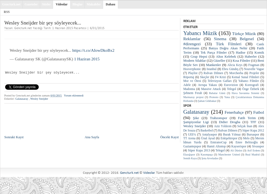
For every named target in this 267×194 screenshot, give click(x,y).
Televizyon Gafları (220, 80)
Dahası (110, 4)
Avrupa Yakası (207, 84)
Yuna (227, 97)
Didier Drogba (229, 122)
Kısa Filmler (241, 61)
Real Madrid (252, 154)
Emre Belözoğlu (247, 142)
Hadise (240, 52)
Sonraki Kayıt (13, 137)
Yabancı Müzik (200, 33)
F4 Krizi (220, 77)
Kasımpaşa (207, 154)
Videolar (62, 4)
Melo (246, 138)
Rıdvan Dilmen (213, 73)
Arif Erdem (253, 150)
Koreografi (252, 84)
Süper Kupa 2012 (253, 130)
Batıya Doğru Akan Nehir (228, 48)
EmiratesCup (218, 142)
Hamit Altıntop (216, 146)
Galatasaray (22, 98)
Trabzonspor (218, 118)
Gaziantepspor (192, 146)
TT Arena (189, 138)
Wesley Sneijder (39, 98)
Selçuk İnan (244, 126)
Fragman (253, 65)
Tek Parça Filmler (214, 52)
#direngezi (192, 43)
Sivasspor (258, 146)
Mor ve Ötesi (192, 80)
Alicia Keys (235, 65)
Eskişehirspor (228, 138)
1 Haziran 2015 (87, 59)
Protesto (214, 97)
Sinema (220, 38)
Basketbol (207, 130)
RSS (7, 12)
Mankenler (213, 65)
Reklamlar (192, 38)
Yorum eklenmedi (74, 95)
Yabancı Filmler (248, 80)
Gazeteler (31, 4)
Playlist (193, 73)
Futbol (258, 112)
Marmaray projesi (193, 97)
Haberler (251, 56)
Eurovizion (231, 84)
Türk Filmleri (228, 43)
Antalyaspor (209, 134)
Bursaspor (253, 134)
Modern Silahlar (194, 61)
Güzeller (219, 61)
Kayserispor (239, 146)
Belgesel (247, 38)
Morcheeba (236, 73)
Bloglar (77, 4)
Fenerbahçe (234, 112)
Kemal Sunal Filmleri (245, 77)
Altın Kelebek (226, 56)
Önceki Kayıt (169, 137)
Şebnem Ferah (192, 93)
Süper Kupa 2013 (199, 150)
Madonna (189, 89)
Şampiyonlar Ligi (196, 122)
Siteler (46, 4)
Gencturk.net (11, 4)
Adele (187, 84)
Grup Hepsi (199, 56)
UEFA (192, 134)
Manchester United (229, 154)
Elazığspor (189, 154)
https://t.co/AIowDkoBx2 (93, 50)
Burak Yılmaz (232, 134)
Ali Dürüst (236, 150)
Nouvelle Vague (254, 69)
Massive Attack (211, 89)
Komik (259, 52)
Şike (196, 118)
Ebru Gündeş (230, 69)
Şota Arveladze (209, 158)
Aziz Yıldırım (222, 126)
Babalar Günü (217, 93)
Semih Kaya (190, 158)
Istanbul (211, 69)
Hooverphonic (192, 69)
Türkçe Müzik (244, 33)
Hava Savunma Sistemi (245, 93)
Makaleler (94, 4)
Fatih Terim (247, 118)
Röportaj (188, 77)
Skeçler (204, 77)
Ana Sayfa (92, 137)
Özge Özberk (250, 89)
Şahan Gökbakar (207, 100)
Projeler (254, 73)
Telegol (231, 89)
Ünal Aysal (208, 138)
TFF (253, 122)
